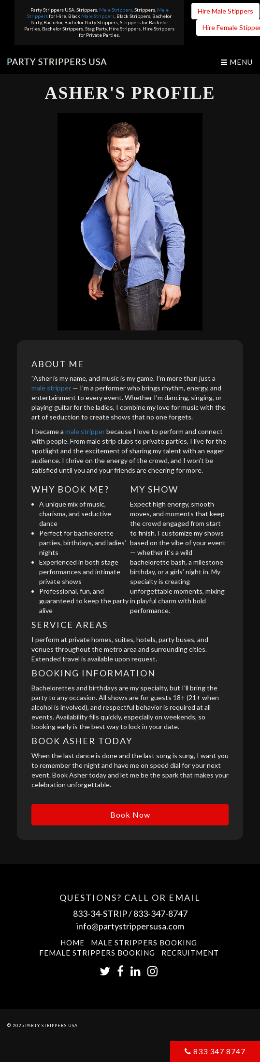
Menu (237, 62)
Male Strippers (115, 10)
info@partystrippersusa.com (130, 926)
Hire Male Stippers (225, 11)
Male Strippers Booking (144, 942)
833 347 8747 (215, 1051)
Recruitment (190, 952)
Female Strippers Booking (97, 952)
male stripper (51, 388)
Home (72, 942)
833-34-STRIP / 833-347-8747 (130, 913)
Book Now (130, 814)
